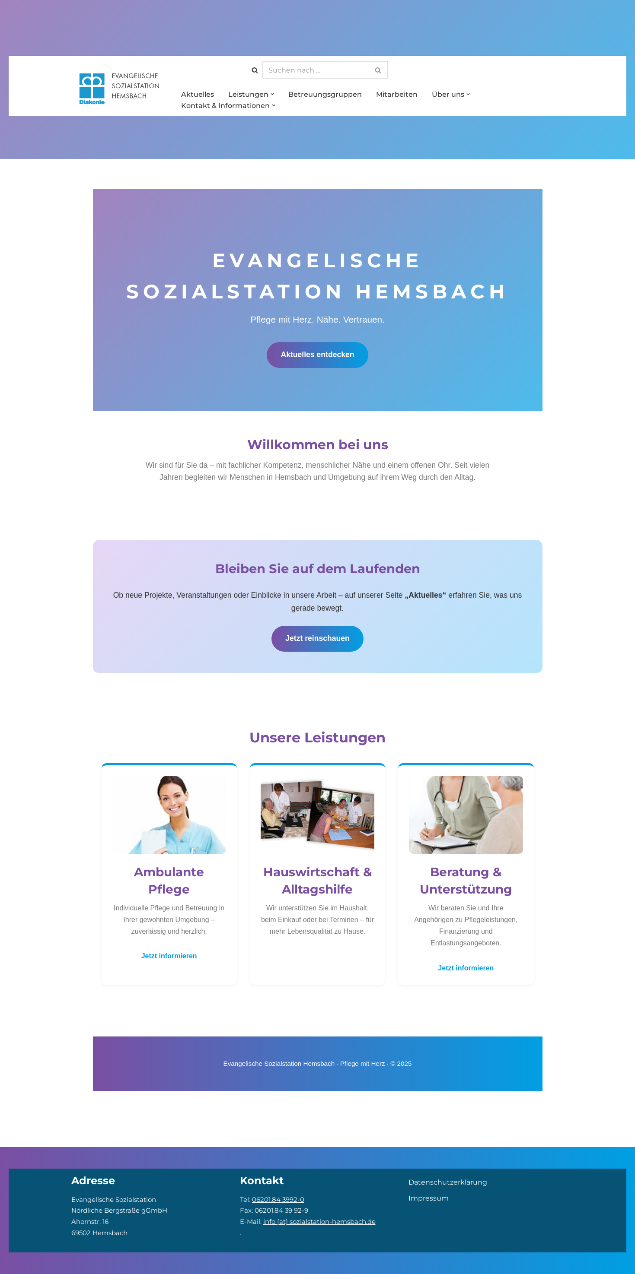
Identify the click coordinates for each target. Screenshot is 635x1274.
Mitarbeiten (397, 93)
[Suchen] (255, 69)
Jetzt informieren (169, 956)
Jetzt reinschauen (317, 639)
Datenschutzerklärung (447, 1182)
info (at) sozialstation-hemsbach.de (319, 1221)
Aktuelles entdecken (317, 354)
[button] (272, 93)
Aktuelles (197, 93)
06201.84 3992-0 (278, 1199)
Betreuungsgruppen (325, 93)
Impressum (428, 1198)
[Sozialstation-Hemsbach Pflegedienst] (118, 87)
